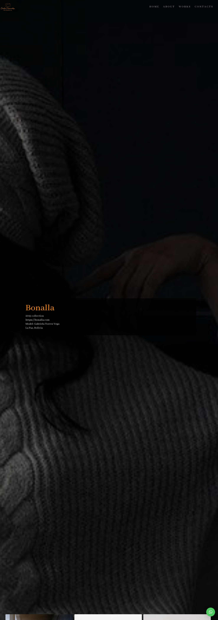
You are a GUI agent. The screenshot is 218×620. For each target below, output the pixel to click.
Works (185, 6)
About (169, 6)
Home (154, 6)
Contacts (204, 6)
